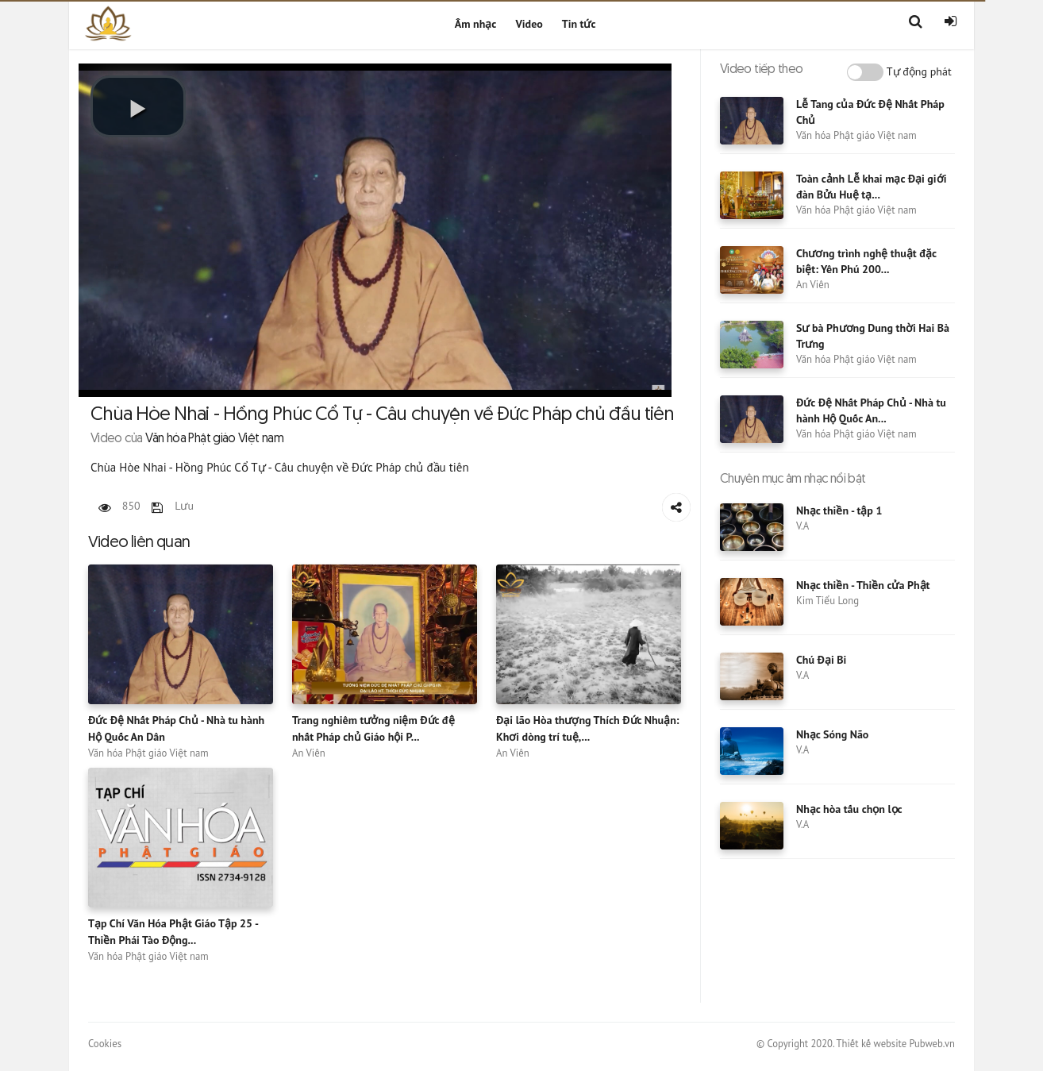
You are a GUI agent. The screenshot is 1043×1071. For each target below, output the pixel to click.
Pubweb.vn (932, 1043)
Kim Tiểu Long (827, 600)
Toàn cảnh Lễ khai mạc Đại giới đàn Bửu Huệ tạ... (871, 186)
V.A (802, 526)
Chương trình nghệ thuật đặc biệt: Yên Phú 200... (866, 261)
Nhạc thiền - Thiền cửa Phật (862, 585)
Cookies (104, 1043)
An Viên (308, 753)
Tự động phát (919, 71)
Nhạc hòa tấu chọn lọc (849, 809)
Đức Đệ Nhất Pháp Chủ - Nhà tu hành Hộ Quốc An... (871, 410)
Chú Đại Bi (821, 660)
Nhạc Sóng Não (832, 734)
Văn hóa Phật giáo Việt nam (148, 753)
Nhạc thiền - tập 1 (839, 510)
